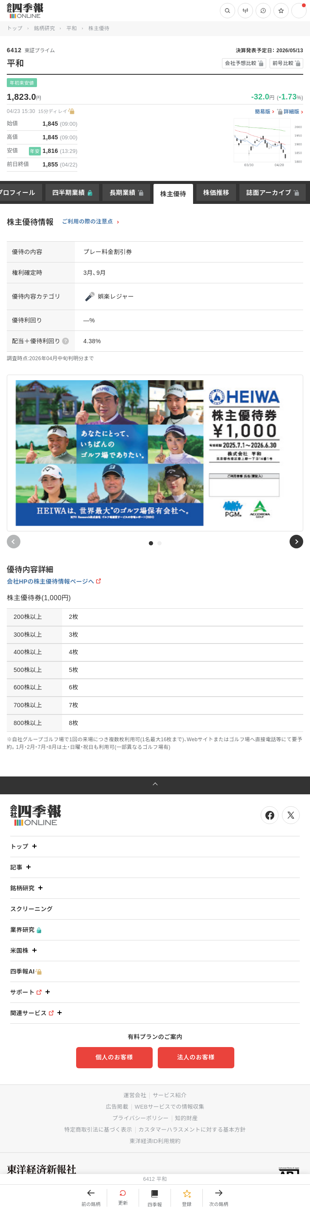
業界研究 (25, 930)
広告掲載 (117, 1107)
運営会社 (134, 1095)
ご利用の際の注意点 (87, 222)
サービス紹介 (170, 1095)
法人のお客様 (195, 1057)
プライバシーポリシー (140, 1118)
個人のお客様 (114, 1057)
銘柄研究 (44, 28)
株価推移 (216, 192)
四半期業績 (68, 192)
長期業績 (122, 192)
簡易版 (262, 112)
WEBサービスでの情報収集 (170, 1107)
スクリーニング (31, 909)
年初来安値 (22, 82)
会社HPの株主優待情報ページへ (50, 581)
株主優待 (173, 194)
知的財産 (186, 1118)
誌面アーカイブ (268, 192)
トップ (15, 28)
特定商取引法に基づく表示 (98, 1129)
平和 (71, 28)
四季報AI (26, 971)
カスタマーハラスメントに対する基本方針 (192, 1129)
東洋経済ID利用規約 (154, 1141)
